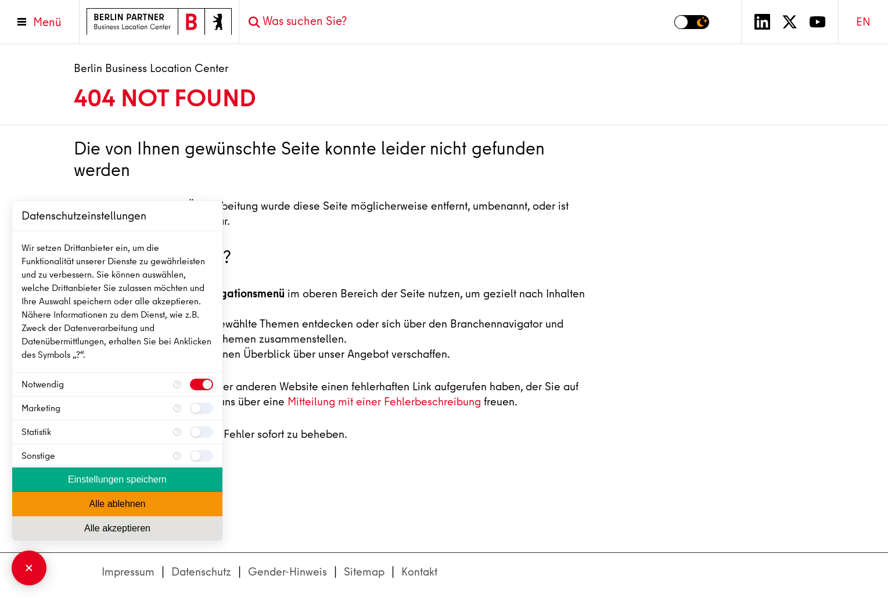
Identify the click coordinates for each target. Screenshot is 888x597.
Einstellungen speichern (117, 479)
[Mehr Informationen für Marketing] (177, 408)
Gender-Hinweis (287, 571)
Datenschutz (201, 571)
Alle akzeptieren (117, 528)
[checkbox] (201, 384)
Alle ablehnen (117, 504)
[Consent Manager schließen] (29, 568)
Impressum (128, 571)
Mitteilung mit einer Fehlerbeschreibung (384, 401)
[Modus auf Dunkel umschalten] (691, 22)
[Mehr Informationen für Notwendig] (177, 384)
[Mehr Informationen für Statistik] (177, 432)
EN (863, 22)
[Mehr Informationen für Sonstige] (177, 456)
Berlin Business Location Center (151, 68)
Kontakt (419, 571)
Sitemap (364, 571)
